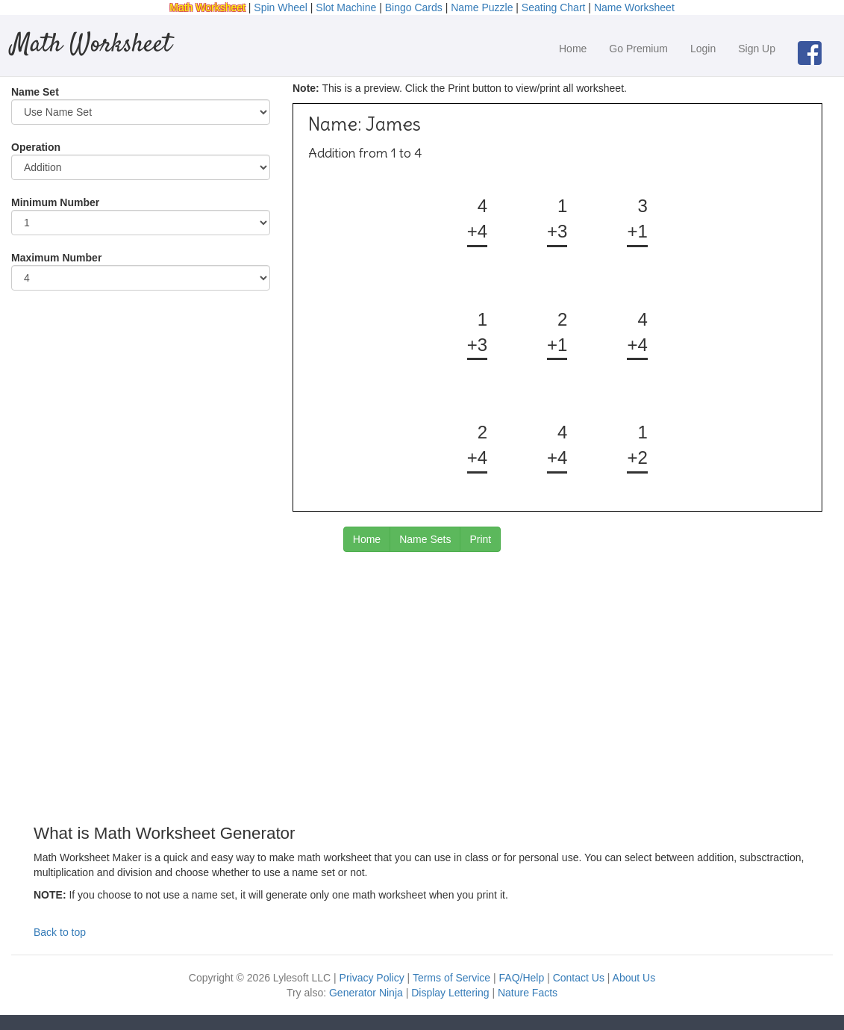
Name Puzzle (482, 7)
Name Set (35, 92)
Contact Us (578, 978)
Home (573, 49)
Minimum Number (55, 202)
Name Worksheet (634, 7)
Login (703, 49)
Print (480, 539)
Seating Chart (554, 7)
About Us (634, 978)
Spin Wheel (280, 7)
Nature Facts (527, 993)
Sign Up (756, 49)
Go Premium (638, 49)
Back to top (60, 932)
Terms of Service (451, 978)
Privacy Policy (372, 978)
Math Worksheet (207, 7)
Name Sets (425, 539)
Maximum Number (56, 258)
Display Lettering (450, 993)
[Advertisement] (422, 671)
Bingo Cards (414, 7)
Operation (35, 147)
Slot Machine (346, 7)
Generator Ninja (366, 993)
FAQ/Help (522, 978)
